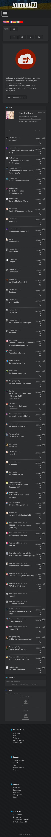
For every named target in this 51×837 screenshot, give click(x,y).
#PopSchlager (24, 116)
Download (16, 733)
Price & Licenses (18, 740)
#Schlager (33, 116)
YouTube (17, 817)
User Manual (17, 763)
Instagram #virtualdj (21, 819)
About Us (16, 788)
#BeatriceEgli (36, 119)
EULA (15, 797)
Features (16, 738)
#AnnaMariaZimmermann (28, 121)
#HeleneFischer (25, 119)
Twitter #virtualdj (20, 822)
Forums (15, 770)
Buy (14, 736)
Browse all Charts (16, 97)
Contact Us (17, 790)
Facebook (17, 815)
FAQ (14, 765)
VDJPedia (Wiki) (18, 768)
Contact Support (19, 760)
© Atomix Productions (25, 834)
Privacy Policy (18, 795)
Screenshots (17, 743)
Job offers (16, 792)
